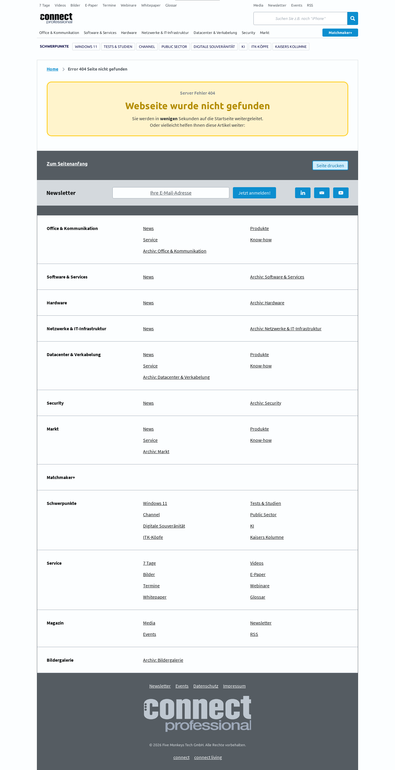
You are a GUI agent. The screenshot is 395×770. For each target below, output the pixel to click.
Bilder (75, 5)
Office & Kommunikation (59, 33)
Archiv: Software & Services (277, 277)
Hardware (129, 33)
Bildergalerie (60, 660)
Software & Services (100, 33)
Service (150, 239)
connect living (208, 757)
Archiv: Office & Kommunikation (174, 251)
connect (181, 757)
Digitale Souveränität (214, 46)
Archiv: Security (265, 403)
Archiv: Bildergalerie (163, 660)
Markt (264, 33)
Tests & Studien (118, 46)
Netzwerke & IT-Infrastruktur (165, 33)
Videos (60, 5)
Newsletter (277, 5)
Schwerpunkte (54, 46)
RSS (310, 5)
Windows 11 (86, 46)
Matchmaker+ (340, 33)
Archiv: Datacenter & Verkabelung (176, 377)
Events (296, 5)
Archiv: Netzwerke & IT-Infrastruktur (286, 328)
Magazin (55, 623)
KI (243, 46)
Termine (109, 5)
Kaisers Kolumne (291, 46)
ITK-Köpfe (260, 46)
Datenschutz (205, 686)
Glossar (171, 5)
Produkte (259, 228)
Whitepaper (151, 5)
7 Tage (44, 5)
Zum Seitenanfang (67, 163)
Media (258, 5)
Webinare (129, 5)
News (148, 228)
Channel (147, 46)
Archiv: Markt (156, 451)
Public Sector (174, 46)
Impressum (234, 686)
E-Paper (91, 5)
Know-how (261, 239)
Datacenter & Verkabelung (215, 33)
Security (248, 33)
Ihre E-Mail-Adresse (171, 192)
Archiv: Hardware (267, 303)
